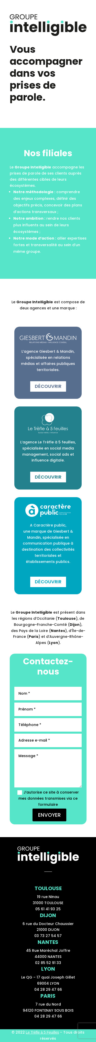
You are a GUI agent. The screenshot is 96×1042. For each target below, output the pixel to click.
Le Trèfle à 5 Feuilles (42, 1032)
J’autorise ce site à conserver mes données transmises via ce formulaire (48, 798)
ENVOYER (49, 815)
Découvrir (48, 386)
